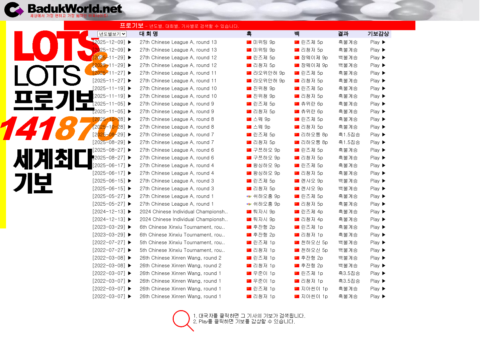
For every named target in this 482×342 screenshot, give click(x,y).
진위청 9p (264, 87)
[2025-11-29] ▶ (112, 57)
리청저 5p (312, 49)
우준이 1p (264, 272)
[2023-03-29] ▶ (112, 226)
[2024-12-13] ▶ (112, 211)
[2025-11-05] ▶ (112, 103)
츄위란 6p (312, 103)
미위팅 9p (264, 41)
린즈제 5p (312, 41)
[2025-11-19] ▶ (112, 87)
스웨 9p (261, 118)
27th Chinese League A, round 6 (175, 149)
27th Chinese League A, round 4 (175, 164)
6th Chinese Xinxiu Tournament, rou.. (181, 226)
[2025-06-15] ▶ (112, 180)
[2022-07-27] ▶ (112, 242)
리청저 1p (312, 234)
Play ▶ (378, 41)
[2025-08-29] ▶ (112, 134)
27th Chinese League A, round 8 (175, 118)
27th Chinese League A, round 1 (175, 195)
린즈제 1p (312, 226)
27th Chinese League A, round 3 (175, 180)
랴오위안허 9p (269, 72)
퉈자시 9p (264, 211)
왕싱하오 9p (266, 164)
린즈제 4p (312, 211)
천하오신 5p (314, 242)
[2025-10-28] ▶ (112, 118)
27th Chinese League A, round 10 (177, 87)
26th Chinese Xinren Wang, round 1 (179, 272)
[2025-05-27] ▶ (112, 195)
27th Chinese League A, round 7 (175, 134)
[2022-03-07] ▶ (112, 272)
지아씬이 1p (314, 288)
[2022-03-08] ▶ (112, 257)
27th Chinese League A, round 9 (175, 103)
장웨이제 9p (314, 57)
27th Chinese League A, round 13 (177, 41)
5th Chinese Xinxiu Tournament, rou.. (181, 242)
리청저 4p (312, 218)
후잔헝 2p (264, 226)
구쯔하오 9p (266, 149)
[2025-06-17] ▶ (112, 164)
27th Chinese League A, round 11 (177, 72)
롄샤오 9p (312, 180)
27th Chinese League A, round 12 (177, 57)
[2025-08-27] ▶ (112, 149)
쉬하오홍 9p (266, 195)
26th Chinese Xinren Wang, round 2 (179, 257)
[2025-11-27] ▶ (112, 72)
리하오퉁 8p (314, 134)
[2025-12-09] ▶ (112, 41)
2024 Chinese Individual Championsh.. (182, 211)
